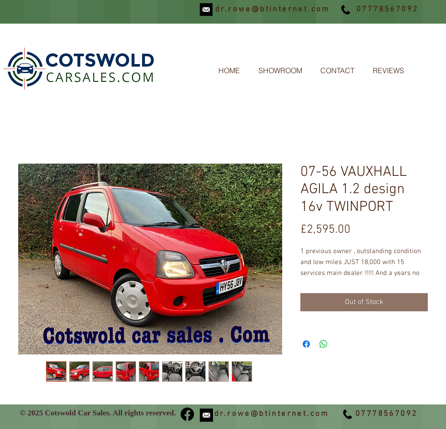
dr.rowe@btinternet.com (272, 9)
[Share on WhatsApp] (323, 344)
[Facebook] (187, 414)
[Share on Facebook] (306, 344)
